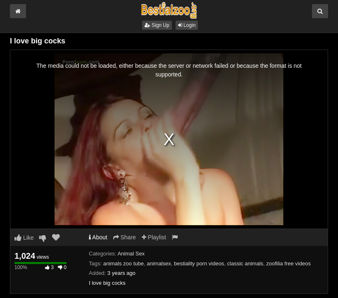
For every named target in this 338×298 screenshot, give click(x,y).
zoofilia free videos (288, 263)
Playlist (154, 237)
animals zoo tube (123, 263)
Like (24, 237)
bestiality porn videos (199, 263)
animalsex (159, 263)
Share (124, 237)
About (98, 237)
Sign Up (157, 25)
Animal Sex (131, 253)
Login (187, 25)
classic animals (245, 263)
